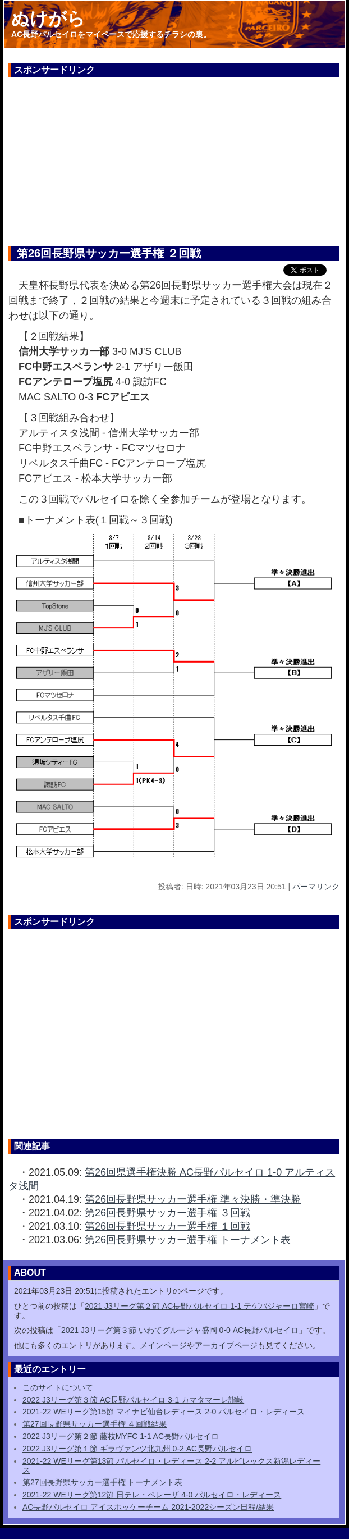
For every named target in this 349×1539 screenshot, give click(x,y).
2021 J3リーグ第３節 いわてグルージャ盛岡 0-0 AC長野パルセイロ (180, 1330)
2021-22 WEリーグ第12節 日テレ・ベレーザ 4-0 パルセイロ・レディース (151, 1494)
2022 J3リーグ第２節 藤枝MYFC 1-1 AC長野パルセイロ (120, 1436)
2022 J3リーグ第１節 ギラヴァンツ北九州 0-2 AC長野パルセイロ (137, 1448)
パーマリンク (315, 886)
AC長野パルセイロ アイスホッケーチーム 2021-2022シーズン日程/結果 (148, 1507)
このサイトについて (57, 1387)
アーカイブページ (226, 1345)
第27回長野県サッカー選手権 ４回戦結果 (94, 1423)
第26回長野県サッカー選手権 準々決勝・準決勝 (193, 1199)
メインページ (163, 1345)
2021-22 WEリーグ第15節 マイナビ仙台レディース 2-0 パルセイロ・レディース (163, 1411)
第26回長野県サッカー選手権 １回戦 (167, 1226)
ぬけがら (48, 18)
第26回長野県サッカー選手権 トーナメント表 (188, 1239)
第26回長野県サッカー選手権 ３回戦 (167, 1212)
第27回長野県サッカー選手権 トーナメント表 (102, 1482)
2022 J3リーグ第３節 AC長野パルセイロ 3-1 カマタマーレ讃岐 (133, 1399)
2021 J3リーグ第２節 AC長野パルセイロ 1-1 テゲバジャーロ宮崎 (199, 1305)
